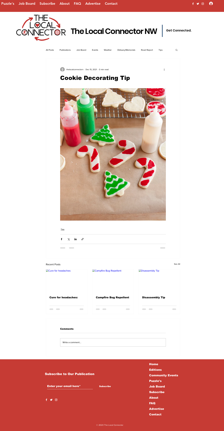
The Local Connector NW (114, 31)
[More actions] (164, 69)
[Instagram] (202, 3)
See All (177, 264)
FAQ (152, 403)
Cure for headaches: (63, 297)
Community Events (163, 375)
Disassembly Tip (153, 297)
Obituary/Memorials (126, 50)
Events (95, 50)
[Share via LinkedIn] (75, 239)
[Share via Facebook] (61, 239)
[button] (176, 50)
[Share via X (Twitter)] (68, 239)
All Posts (50, 50)
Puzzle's (155, 380)
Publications (65, 50)
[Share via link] (82, 239)
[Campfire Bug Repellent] (113, 281)
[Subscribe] (105, 386)
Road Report (147, 50)
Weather (108, 50)
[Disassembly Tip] (159, 281)
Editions (155, 369)
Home (153, 364)
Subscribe (156, 392)
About (153, 397)
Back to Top (4, 418)
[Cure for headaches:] (66, 281)
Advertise (156, 408)
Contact (155, 414)
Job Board (81, 50)
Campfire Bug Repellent (112, 297)
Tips (161, 50)
